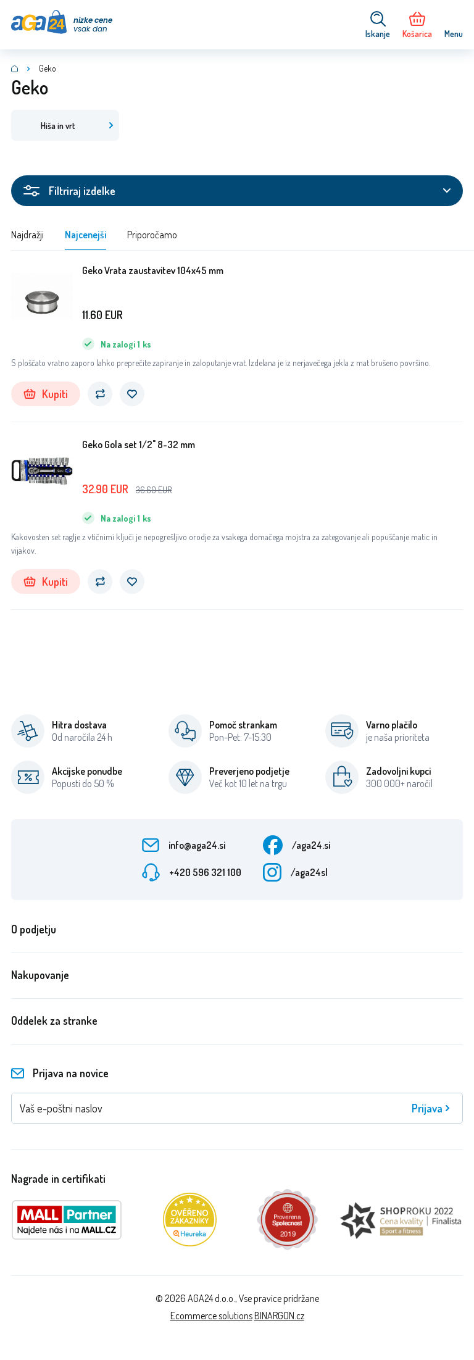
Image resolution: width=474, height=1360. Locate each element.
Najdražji (27, 234)
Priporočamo (152, 234)
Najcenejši (85, 234)
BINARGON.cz (279, 1315)
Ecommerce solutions (211, 1315)
